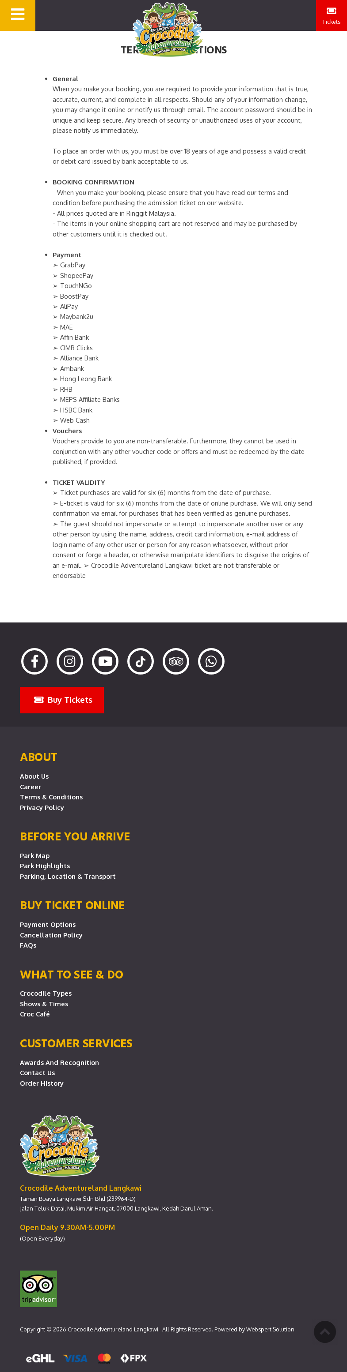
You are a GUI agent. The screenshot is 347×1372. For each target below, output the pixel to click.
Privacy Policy (42, 807)
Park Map (35, 855)
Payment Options (48, 924)
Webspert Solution (270, 1329)
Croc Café (35, 1014)
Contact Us (37, 1072)
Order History (42, 1083)
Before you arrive (75, 836)
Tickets (331, 16)
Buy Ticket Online (72, 905)
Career (30, 787)
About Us (34, 776)
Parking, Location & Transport (68, 876)
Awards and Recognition (59, 1062)
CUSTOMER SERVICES (76, 1043)
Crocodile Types (46, 993)
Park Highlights (45, 866)
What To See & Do (71, 974)
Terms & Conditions (51, 797)
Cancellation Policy (51, 935)
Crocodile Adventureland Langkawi (113, 1329)
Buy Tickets (63, 699)
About (38, 756)
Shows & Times (44, 1004)
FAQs (28, 945)
